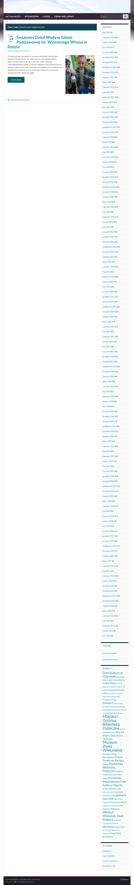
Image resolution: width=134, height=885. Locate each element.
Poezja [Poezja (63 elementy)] (106, 764)
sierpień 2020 (108, 376)
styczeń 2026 (108, 52)
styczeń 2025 (108, 112)
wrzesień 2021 (109, 311)
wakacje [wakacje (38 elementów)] (106, 806)
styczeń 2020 (108, 411)
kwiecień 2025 (109, 97)
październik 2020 (109, 366)
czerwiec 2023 (109, 207)
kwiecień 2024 (109, 157)
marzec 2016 (108, 631)
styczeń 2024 (108, 172)
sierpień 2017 (108, 556)
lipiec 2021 (107, 321)
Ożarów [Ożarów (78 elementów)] (119, 757)
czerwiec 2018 (109, 506)
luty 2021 (106, 346)
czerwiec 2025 (109, 87)
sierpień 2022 (108, 257)
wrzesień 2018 (109, 491)
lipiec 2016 (107, 611)
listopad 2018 (108, 481)
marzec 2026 (108, 42)
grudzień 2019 (108, 416)
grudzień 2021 (108, 297)
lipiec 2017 (107, 561)
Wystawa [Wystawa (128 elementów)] (108, 826)
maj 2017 (106, 571)
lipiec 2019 (107, 441)
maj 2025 (106, 92)
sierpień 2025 (108, 77)
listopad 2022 (108, 242)
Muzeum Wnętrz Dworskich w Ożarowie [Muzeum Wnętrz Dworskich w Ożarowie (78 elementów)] (113, 735)
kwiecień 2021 (109, 336)
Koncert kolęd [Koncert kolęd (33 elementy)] (118, 703)
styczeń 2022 (108, 292)
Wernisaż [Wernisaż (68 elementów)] (115, 808)
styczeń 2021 (108, 351)
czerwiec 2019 (109, 446)
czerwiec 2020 (109, 386)
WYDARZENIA (32, 16)
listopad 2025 (108, 62)
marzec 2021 (108, 341)
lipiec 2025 (107, 82)
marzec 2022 (108, 282)
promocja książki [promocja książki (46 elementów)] (116, 792)
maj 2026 (106, 32)
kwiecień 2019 (109, 456)
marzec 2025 (108, 102)
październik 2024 (109, 127)
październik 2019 (109, 426)
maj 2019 (106, 451)
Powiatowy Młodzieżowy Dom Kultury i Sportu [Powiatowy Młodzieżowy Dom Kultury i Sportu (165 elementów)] (114, 781)
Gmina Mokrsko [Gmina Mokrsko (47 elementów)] (119, 680)
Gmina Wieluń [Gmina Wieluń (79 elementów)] (109, 683)
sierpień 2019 (108, 436)
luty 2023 (106, 227)
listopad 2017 (108, 541)
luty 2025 (106, 107)
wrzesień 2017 (109, 551)
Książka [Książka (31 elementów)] (117, 710)
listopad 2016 (108, 591)
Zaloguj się (107, 851)
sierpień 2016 (108, 606)
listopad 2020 (108, 361)
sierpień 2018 (108, 496)
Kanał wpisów (108, 856)
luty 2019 (106, 466)
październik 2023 (109, 187)
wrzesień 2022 (109, 252)
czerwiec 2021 (109, 326)
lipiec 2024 (107, 142)
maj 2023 (106, 212)
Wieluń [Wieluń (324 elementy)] (108, 812)
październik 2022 (109, 247)
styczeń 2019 (108, 471)
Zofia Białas (16, 51)
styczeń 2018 (108, 531)
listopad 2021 (108, 302)
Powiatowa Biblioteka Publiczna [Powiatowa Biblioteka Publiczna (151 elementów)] (113, 767)
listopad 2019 (108, 421)
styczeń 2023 (108, 232)
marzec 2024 (108, 162)
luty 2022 (106, 287)
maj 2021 (106, 331)
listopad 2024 (108, 122)
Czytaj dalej (16, 80)
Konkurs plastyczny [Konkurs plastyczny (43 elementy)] (117, 707)
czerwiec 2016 (109, 616)
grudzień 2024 (108, 117)
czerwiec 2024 (109, 147)
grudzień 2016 (108, 586)
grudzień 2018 (108, 476)
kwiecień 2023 (109, 217)
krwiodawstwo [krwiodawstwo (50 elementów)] (109, 710)
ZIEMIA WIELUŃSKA (64, 16)
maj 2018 (106, 511)
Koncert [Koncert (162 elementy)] (108, 703)
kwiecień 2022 (109, 277)
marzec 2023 (108, 222)
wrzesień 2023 (109, 192)
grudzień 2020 (108, 356)
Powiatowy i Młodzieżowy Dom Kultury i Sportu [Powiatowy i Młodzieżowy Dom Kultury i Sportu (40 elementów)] (113, 774)
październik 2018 (109, 486)
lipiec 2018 (107, 501)
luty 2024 (106, 167)
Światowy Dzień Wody (20, 100)
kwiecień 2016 (109, 626)
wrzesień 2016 (109, 601)
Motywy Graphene (27, 882)
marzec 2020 (108, 401)
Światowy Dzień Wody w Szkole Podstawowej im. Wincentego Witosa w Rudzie (47, 42)
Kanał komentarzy (110, 861)
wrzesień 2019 (109, 431)
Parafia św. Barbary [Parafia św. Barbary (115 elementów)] (113, 760)
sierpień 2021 (108, 316)
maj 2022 (106, 272)
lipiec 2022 (107, 262)
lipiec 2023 (107, 202)
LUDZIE (46, 16)
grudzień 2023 (108, 177)
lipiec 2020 (107, 381)
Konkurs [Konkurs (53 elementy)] (106, 706)
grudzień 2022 (108, 237)
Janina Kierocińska (110, 659)
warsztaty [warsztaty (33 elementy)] (112, 805)
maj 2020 (106, 391)
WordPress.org (109, 866)
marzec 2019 (108, 461)
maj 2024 (106, 152)
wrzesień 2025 (109, 72)
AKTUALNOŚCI (13, 16)
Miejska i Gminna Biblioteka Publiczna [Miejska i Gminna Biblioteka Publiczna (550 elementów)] (111, 722)
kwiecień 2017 (109, 576)
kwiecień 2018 (109, 516)
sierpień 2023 (108, 197)
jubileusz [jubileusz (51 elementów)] (106, 693)
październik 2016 (109, 596)
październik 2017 (109, 546)
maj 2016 (106, 621)
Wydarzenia (26, 51)
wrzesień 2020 (109, 371)
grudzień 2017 (108, 536)
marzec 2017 (108, 581)
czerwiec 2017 (109, 566)
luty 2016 (106, 636)
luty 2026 (106, 47)
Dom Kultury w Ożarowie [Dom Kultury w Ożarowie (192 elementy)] (113, 674)
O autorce (124, 879)
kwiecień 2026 (109, 37)
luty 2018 (106, 526)
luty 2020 (106, 406)
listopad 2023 (108, 182)
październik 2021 (109, 306)
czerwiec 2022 (109, 267)
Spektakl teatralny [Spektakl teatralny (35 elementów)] (109, 795)
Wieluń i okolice (67, 2)
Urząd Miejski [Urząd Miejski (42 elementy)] (122, 802)
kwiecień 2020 (109, 396)
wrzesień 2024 (109, 132)
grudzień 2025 (108, 57)
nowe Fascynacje (110, 653)
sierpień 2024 (108, 137)
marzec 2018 (108, 521)
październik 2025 (109, 67)
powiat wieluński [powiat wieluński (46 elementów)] (109, 789)
